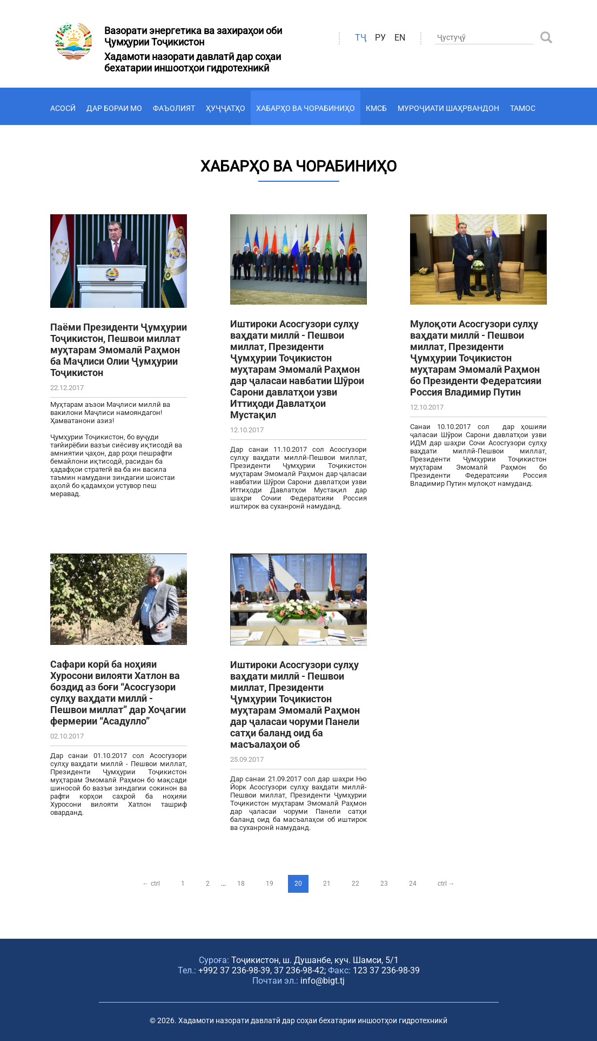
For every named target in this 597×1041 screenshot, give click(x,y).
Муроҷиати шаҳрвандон (448, 108)
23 (384, 883)
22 (355, 883)
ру (380, 37)
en (399, 37)
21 (327, 883)
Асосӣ (63, 108)
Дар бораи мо (114, 108)
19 (269, 883)
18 (241, 883)
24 (413, 883)
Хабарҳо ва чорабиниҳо (305, 108)
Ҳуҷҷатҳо (225, 108)
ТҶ (360, 37)
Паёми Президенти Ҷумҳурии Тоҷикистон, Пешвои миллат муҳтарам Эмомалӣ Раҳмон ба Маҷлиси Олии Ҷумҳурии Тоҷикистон (118, 349)
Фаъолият (174, 108)
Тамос (522, 108)
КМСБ (376, 108)
